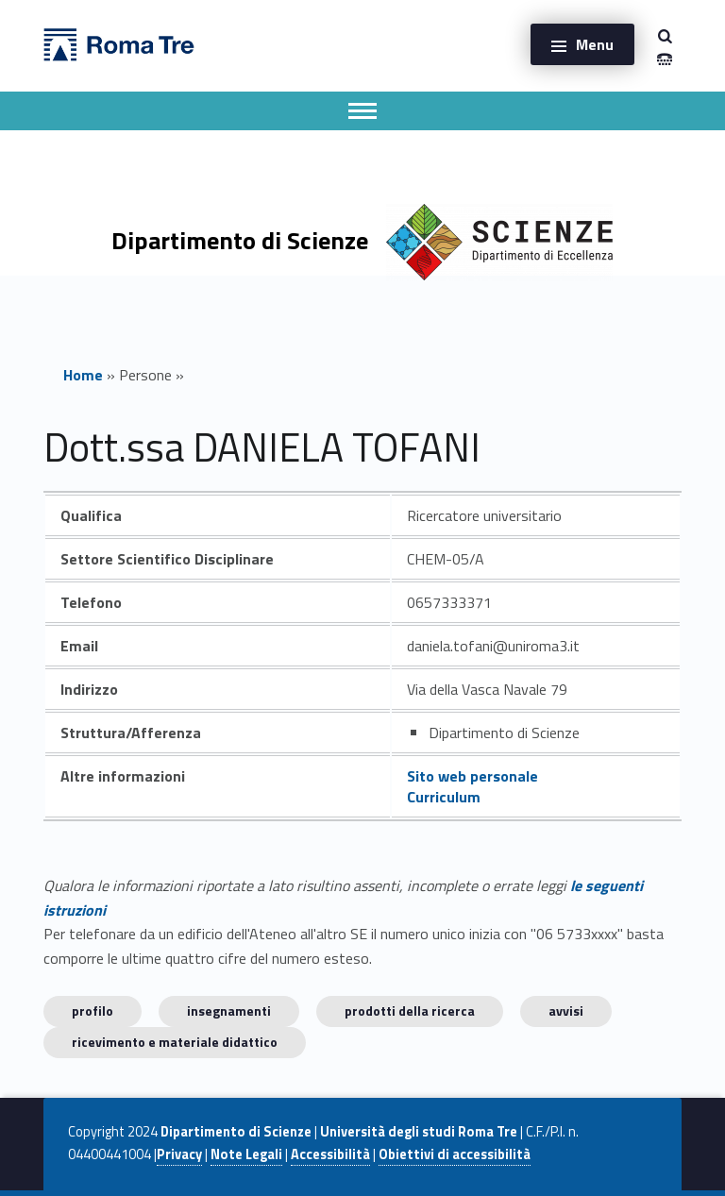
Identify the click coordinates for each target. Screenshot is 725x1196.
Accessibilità (330, 1154)
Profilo (92, 1010)
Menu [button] (595, 44)
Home (83, 374)
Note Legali (246, 1154)
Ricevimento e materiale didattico (175, 1042)
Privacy (179, 1154)
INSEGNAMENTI (229, 1010)
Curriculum (444, 796)
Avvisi (565, 1010)
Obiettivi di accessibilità (455, 1154)
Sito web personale (472, 776)
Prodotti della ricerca (410, 1010)
